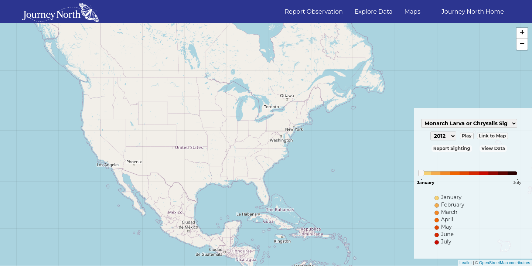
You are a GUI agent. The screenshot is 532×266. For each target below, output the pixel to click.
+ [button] (522, 33)
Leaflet (466, 262)
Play (467, 136)
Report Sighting (451, 148)
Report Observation (314, 11)
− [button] (522, 44)
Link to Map (492, 136)
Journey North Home (472, 11)
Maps (412, 11)
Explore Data (374, 11)
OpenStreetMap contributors (504, 262)
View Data (493, 148)
